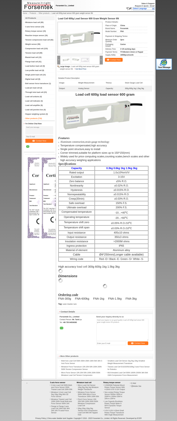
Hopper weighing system (35, 114)
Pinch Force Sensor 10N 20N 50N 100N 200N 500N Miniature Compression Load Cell (88, 402)
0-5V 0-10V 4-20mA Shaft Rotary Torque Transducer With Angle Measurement (114, 413)
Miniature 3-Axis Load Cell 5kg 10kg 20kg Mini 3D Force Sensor (61, 394)
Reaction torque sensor (34, 35)
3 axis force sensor (33, 27)
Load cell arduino (32, 97)
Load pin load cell (32, 88)
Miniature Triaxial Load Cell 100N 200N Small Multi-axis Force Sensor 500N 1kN (61, 401)
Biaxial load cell (31, 57)
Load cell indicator (32, 101)
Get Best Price (80, 69)
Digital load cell (31, 79)
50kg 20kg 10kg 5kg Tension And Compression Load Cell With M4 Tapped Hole (88, 411)
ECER (139, 418)
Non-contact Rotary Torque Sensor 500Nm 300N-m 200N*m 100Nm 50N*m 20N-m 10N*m (114, 395)
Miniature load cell (32, 22)
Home (25, 13)
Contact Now (39, 141)
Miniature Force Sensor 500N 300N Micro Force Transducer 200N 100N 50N (88, 394)
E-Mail (133, 383)
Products (33, 13)
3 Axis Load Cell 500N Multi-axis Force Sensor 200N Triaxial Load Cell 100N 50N (61, 387)
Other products (44, 13)
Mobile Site (136, 386)
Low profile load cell (33, 70)
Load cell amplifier (32, 105)
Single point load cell (33, 75)
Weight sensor (31, 44)
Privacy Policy (40, 418)
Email (152, 6)
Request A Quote (141, 6)
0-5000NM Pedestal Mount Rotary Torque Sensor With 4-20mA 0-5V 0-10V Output (114, 387)
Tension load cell (32, 53)
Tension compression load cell (37, 40)
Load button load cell (33, 66)
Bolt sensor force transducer (36, 84)
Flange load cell (31, 62)
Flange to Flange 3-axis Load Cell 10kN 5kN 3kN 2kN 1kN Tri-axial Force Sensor (60, 409)
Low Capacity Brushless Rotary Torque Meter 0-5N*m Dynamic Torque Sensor (113, 404)
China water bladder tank (56, 418)
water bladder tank (70, 304)
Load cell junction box (34, 110)
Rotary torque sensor (33, 31)
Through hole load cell (34, 92)
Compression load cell (34, 49)
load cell (82, 266)
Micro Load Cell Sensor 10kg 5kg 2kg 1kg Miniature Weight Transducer (88, 387)
